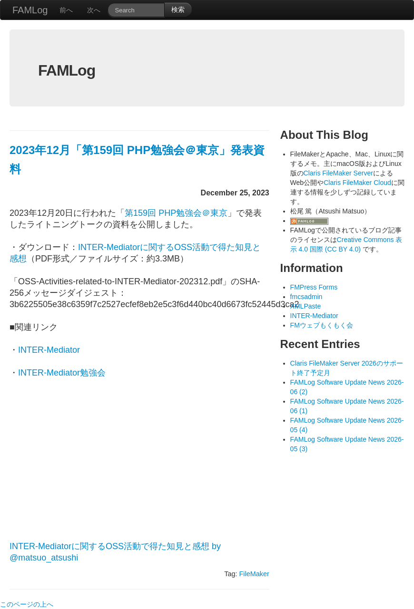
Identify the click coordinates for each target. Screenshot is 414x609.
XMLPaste (305, 306)
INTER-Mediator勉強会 (62, 372)
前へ (66, 10)
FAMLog (30, 10)
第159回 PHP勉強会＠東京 (176, 213)
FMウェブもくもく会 (321, 325)
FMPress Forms (314, 287)
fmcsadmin (306, 296)
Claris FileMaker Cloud (357, 182)
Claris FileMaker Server (338, 173)
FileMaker (254, 574)
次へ (93, 10)
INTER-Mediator (49, 350)
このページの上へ (26, 604)
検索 (178, 9)
